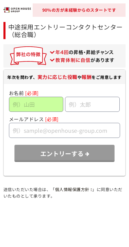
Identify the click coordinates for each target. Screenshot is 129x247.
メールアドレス (26, 119)
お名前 (16, 93)
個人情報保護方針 (73, 189)
